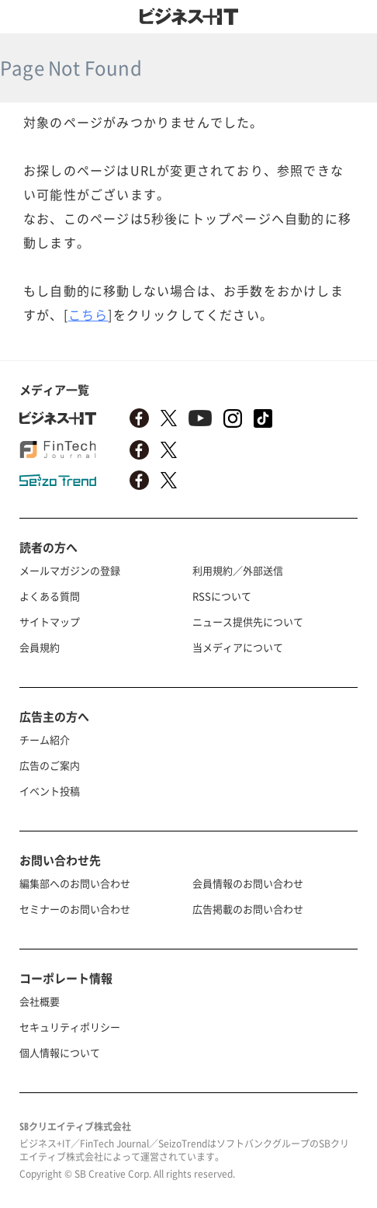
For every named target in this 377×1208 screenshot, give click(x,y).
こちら (88, 314)
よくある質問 (49, 595)
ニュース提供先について (247, 621)
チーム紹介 (44, 739)
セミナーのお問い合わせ (74, 908)
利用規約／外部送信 (237, 570)
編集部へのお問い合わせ (74, 883)
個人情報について (59, 1052)
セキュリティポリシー (69, 1026)
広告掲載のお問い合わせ (247, 908)
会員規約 (39, 647)
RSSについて (221, 595)
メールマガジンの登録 (69, 570)
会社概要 (39, 1001)
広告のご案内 (49, 765)
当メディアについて (237, 647)
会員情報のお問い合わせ (247, 883)
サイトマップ (49, 621)
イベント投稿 (49, 790)
